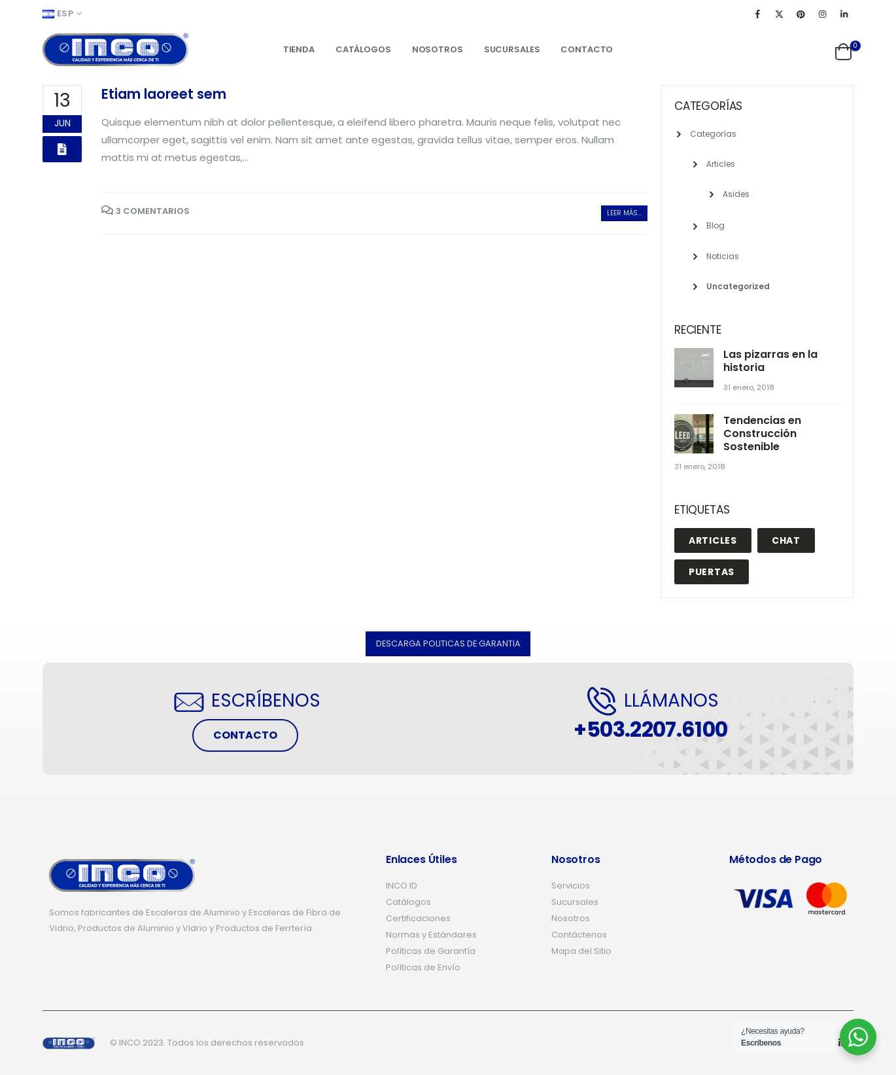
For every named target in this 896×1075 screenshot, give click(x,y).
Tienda (299, 49)
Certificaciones (418, 918)
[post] (695, 368)
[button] (448, 643)
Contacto (586, 49)
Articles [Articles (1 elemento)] (713, 540)
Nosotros (437, 49)
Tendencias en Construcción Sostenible (762, 433)
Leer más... (624, 213)
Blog (715, 225)
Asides (736, 194)
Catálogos (363, 49)
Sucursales (512, 49)
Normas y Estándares (431, 934)
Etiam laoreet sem (163, 93)
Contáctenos (579, 934)
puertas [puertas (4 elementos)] (711, 571)
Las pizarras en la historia (770, 361)
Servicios (570, 885)
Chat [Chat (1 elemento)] (786, 540)
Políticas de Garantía (430, 951)
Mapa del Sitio (581, 951)
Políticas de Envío (423, 967)
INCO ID (401, 885)
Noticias (722, 256)
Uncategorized (738, 286)
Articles (720, 163)
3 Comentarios (153, 211)
